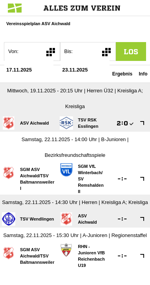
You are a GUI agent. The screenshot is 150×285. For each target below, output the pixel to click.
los (131, 51)
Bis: (68, 51)
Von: (13, 51)
